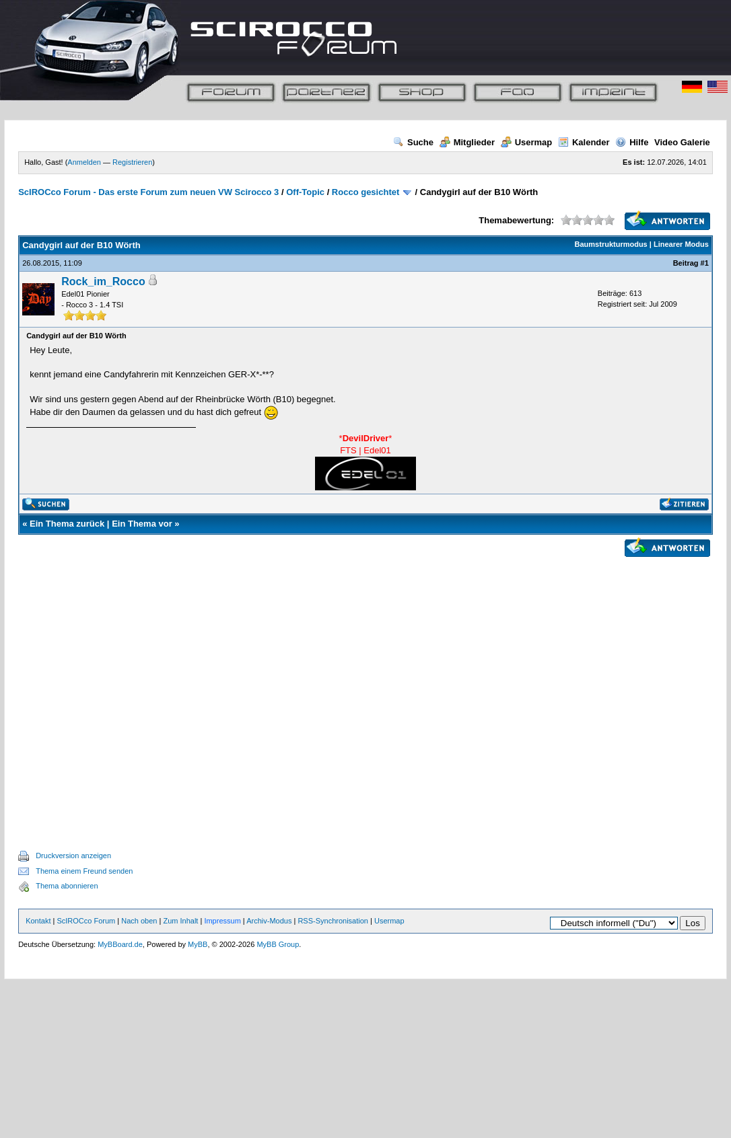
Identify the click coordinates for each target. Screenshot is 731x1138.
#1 (705, 263)
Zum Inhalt (180, 921)
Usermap (527, 142)
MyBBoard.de (120, 944)
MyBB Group (277, 944)
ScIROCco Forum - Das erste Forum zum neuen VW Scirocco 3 (148, 192)
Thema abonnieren (67, 886)
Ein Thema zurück (67, 524)
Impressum (222, 921)
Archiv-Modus (268, 921)
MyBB (197, 944)
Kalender (584, 142)
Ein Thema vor (142, 524)
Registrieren (132, 162)
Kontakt (38, 921)
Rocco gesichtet (365, 192)
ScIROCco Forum (86, 921)
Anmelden (84, 162)
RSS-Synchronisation (333, 921)
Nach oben (139, 921)
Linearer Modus (681, 244)
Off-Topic (305, 192)
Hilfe (631, 142)
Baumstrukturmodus (611, 244)
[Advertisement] (358, 688)
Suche (413, 142)
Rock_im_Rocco (103, 281)
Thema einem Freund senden (84, 871)
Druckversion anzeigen (73, 855)
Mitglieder (467, 142)
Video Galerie (682, 142)
